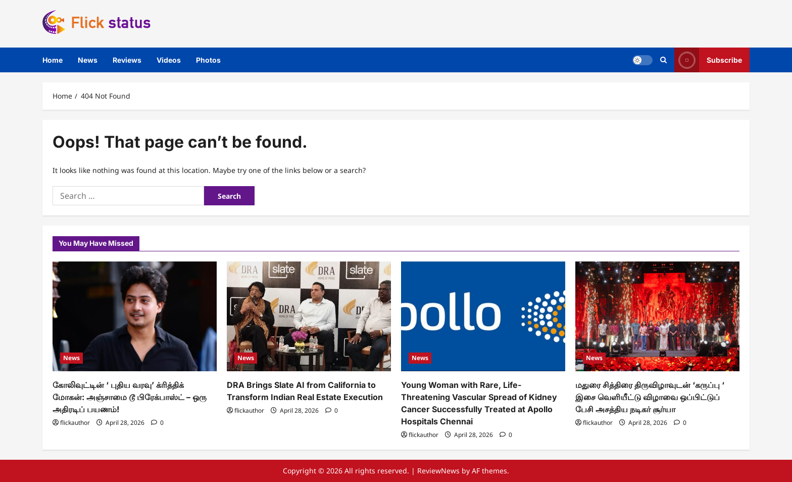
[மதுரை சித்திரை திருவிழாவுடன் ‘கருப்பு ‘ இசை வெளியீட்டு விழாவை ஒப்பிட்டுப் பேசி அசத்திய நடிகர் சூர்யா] (657, 316)
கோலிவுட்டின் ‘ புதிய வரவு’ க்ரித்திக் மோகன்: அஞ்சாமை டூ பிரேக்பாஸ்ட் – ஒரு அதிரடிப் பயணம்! (130, 397)
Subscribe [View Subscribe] (708, 60)
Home (52, 60)
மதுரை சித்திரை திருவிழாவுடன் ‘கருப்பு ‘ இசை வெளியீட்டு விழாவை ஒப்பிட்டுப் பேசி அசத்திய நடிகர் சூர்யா (649, 397)
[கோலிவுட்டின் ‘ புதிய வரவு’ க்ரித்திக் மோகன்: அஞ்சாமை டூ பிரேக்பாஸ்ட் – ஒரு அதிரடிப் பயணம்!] (135, 316)
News (87, 60)
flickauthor (75, 422)
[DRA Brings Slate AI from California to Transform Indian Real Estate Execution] (309, 316)
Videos (169, 60)
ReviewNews (438, 470)
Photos (208, 60)
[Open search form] (663, 60)
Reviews (127, 60)
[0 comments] (157, 422)
